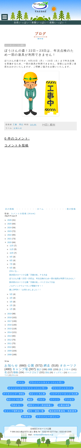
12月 (12, 246)
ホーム (40, 209)
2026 (9, 220)
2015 (9, 329)
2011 (9, 343)
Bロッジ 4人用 (14, 399)
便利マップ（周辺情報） (40, 405)
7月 (11, 264)
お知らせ (18, 128)
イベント (54, 399)
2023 (9, 231)
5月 (11, 294)
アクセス (69, 399)
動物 (15, 372)
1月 (11, 309)
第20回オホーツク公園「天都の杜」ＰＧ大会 (28, 275)
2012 (9, 340)
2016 (9, 325)
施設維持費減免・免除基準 (63, 411)
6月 (11, 268)
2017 (9, 321)
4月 (11, 298)
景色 (47, 372)
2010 (9, 347)
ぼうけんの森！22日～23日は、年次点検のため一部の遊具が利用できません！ (42, 278)
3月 (11, 302)
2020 (9, 242)
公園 (31, 365)
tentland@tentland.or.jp (43, 435)
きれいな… (14, 271)
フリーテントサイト (62, 388)
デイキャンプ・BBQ (13, 394)
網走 (47, 365)
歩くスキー (65, 369)
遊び (39, 369)
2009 (9, 351)
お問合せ (26, 417)
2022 (9, 235)
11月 (12, 249)
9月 (11, 257)
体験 (50, 369)
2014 (9, 332)
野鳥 (13, 375)
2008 (9, 354)
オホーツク (68, 365)
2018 (9, 317)
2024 (9, 227)
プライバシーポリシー (47, 417)
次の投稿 (9, 209)
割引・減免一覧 (36, 411)
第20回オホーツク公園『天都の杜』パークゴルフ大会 (32, 282)
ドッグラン (58, 372)
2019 (9, 314)
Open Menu (4, 17)
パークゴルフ (32, 372)
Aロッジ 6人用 (37, 394)
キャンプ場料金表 (13, 411)
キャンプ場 (20, 369)
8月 (11, 260)
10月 (12, 253)
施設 (30, 399)
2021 (9, 239)
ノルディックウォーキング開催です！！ (26, 286)
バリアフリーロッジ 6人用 (64, 394)
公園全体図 (64, 405)
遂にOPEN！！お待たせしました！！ (25, 290)
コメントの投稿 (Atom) (23, 213)
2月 (11, 305)
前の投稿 (71, 209)
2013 (9, 336)
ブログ (41, 399)
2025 (9, 224)
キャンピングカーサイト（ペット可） (27, 388)
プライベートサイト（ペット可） (47, 382)
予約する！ (17, 405)
